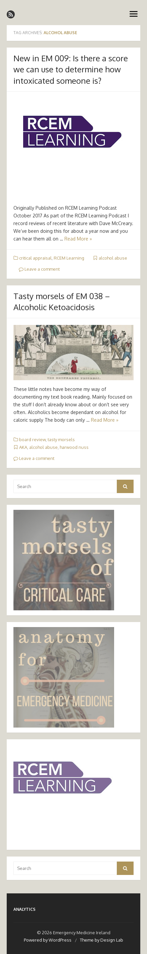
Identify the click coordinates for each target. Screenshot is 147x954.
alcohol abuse (113, 258)
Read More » (78, 239)
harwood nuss (74, 447)
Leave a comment (39, 269)
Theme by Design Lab (101, 940)
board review (32, 439)
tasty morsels (61, 439)
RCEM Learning (69, 258)
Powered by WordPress (47, 940)
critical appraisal (35, 258)
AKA (23, 447)
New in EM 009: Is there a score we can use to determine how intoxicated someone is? (70, 69)
